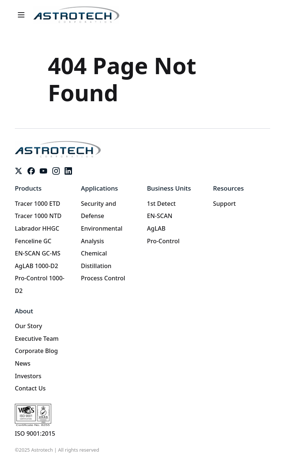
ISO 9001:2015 (35, 433)
